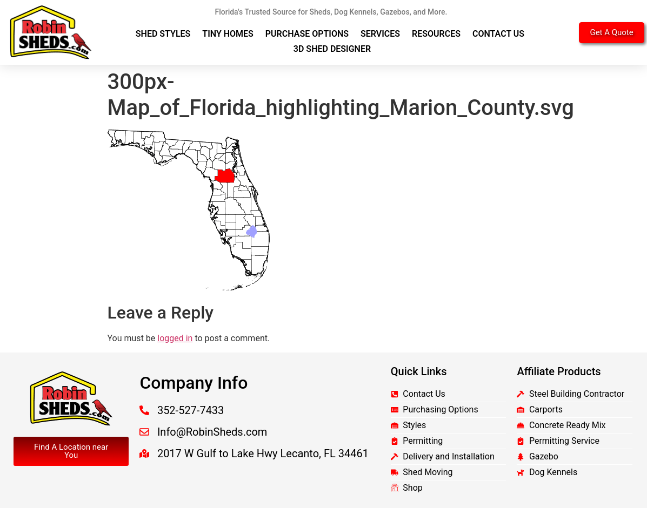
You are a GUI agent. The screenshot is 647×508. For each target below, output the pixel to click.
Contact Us (498, 34)
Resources (436, 34)
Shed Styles (163, 34)
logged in (174, 338)
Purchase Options (307, 34)
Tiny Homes (228, 34)
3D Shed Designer (332, 49)
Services (380, 34)
